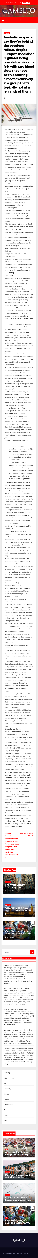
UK (5, 1083)
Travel (6, 1115)
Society (7, 1094)
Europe (6, 1099)
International (9, 1078)
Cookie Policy (17, 1253)
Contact (26, 1253)
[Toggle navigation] (20, 20)
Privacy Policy (7, 1253)
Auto (5, 1120)
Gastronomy (8, 1105)
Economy (7, 1089)
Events (6, 1110)
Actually (6, 33)
